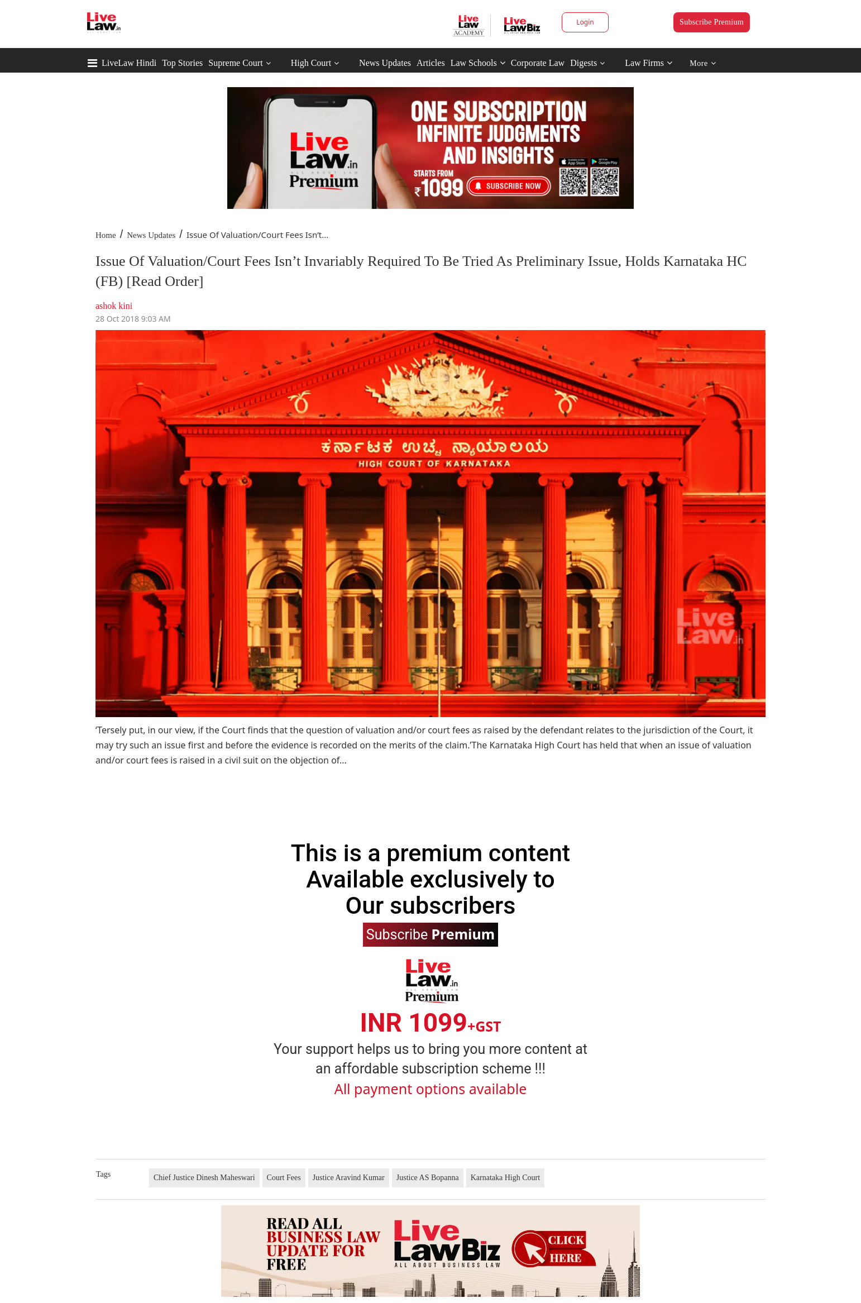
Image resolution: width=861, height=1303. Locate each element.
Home (105, 235)
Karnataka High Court (505, 1177)
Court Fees (284, 1177)
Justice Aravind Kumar (349, 1177)
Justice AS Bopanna (427, 1177)
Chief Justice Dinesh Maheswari (204, 1177)
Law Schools (478, 63)
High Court (311, 63)
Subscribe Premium (712, 22)
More (703, 63)
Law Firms (648, 63)
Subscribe (430, 933)
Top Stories (182, 63)
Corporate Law (538, 63)
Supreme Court (235, 63)
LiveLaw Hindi (129, 63)
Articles (431, 63)
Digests (583, 63)
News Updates (385, 63)
